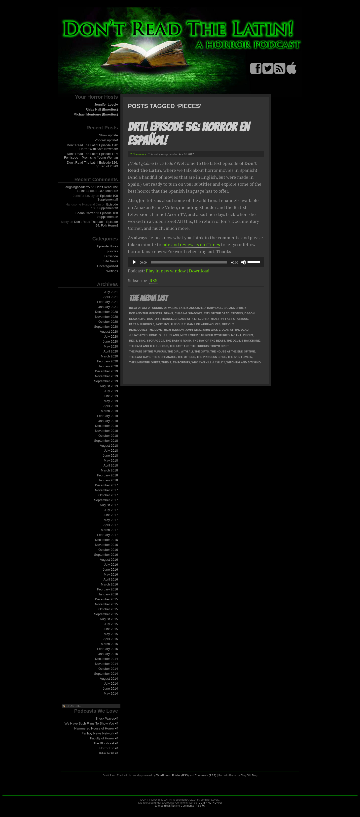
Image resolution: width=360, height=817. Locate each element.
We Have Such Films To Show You (91, 723)
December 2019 (106, 371)
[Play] (134, 262)
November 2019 (106, 376)
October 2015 (108, 609)
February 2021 (107, 302)
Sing (142, 340)
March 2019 (109, 411)
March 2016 (109, 584)
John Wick (193, 329)
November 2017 (106, 490)
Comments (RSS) (205, 775)
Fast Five (163, 324)
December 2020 (106, 312)
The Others (186, 356)
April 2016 (110, 579)
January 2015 (108, 654)
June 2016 (110, 569)
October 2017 (108, 495)
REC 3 (133, 340)
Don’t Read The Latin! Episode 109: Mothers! (97, 189)
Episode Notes (107, 246)
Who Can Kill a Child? (208, 362)
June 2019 (110, 396)
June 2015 (110, 629)
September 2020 (106, 326)
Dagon (249, 313)
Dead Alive (137, 318)
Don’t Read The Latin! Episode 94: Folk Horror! (96, 223)
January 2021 (108, 307)
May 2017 (111, 520)
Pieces (248, 335)
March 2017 (109, 530)
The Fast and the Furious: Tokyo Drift (199, 346)
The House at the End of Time (232, 351)
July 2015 (111, 624)
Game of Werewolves (203, 324)
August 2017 (109, 505)
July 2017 (111, 510)
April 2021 (110, 297)
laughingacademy (77, 187)
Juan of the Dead (235, 329)
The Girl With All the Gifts (188, 351)
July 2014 (111, 683)
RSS (153, 280)
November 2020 (106, 317)
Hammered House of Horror (96, 728)
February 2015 (107, 649)
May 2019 (111, 401)
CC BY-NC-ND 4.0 (210, 802)
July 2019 (111, 391)
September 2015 (106, 614)
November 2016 (106, 545)
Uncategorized (107, 266)
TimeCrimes (181, 362)
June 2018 (110, 455)
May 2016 (111, 574)
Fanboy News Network (100, 733)
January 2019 (108, 421)
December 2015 (106, 599)
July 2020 (111, 336)
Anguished (197, 307)
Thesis (166, 362)
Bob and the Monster (145, 313)
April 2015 (110, 639)
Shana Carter (85, 213)
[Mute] (243, 262)
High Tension (174, 329)
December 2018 (106, 426)
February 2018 (107, 475)
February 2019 (107, 416)
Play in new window (166, 271)
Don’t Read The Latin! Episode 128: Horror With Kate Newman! (92, 147)
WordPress (163, 775)
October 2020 (108, 321)
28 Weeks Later (176, 307)
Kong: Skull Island (164, 335)
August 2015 (109, 619)
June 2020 (110, 341)
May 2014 (111, 693)
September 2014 (106, 673)
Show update (108, 135)
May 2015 (111, 634)
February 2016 (107, 589)
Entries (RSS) (180, 775)
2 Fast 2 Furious (150, 307)
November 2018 (106, 431)
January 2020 (108, 366)
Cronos (237, 313)
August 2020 (109, 331)
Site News (110, 261)
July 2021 (111, 292)
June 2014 (110, 688)
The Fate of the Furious (147, 351)
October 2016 (108, 550)
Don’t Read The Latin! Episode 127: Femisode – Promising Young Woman (91, 155)
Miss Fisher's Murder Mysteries (205, 335)
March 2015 (109, 644)
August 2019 (109, 386)
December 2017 (106, 485)
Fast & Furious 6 (141, 324)
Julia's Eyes (138, 335)
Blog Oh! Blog (249, 775)
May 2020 (111, 346)
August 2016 (109, 559)
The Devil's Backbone (243, 340)
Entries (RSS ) (165, 805)
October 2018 (108, 436)
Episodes (111, 251)
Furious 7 (178, 324)
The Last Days (139, 356)
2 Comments (138, 154)
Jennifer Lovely (106, 104)
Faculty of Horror (104, 738)
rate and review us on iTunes (191, 244)
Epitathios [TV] (213, 318)
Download (199, 271)
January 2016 (108, 594)
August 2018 (109, 445)
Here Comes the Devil (145, 329)
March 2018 (109, 470)
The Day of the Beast (209, 340)
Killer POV (108, 753)
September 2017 (106, 500)
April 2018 (110, 465)
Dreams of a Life (187, 318)
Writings (112, 271)
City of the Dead (216, 313)
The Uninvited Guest (144, 362)
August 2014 (109, 678)
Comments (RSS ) (193, 805)
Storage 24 (155, 340)
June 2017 (110, 515)
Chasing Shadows (188, 313)
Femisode (111, 256)
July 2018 (111, 450)
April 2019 (110, 406)
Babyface (214, 307)
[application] (196, 262)
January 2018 (108, 480)
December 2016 (106, 540)
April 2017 (110, 525)
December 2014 (106, 659)
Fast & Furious (236, 318)
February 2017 (107, 535)
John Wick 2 (211, 329)
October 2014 (108, 669)
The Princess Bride (211, 356)
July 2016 (111, 564)
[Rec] (133, 307)
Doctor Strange (160, 318)
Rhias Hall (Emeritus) (101, 109)
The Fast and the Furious (148, 346)
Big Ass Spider (235, 307)
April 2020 (110, 351)
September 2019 (106, 381)
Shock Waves (106, 718)
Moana (236, 335)
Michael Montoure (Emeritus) (96, 114)
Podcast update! (106, 140)
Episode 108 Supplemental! (107, 197)
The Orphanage (164, 356)
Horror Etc (108, 748)
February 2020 (107, 361)
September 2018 (106, 440)
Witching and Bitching (243, 362)
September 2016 (106, 554)
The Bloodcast (105, 743)
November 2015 (106, 604)
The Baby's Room (178, 340)
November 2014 (106, 664)
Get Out (228, 324)
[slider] (189, 262)
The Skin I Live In (240, 356)
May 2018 (111, 460)
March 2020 (109, 356)
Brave (168, 313)
